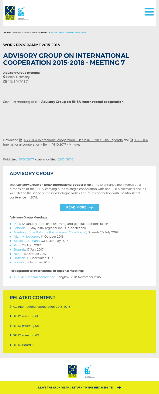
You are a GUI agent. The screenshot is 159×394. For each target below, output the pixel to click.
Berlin (18, 253)
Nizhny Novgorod (26, 236)
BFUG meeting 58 (24, 325)
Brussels (19, 249)
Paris (17, 223)
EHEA (17, 32)
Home (7, 32)
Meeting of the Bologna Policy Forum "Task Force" (50, 232)
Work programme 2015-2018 (68, 32)
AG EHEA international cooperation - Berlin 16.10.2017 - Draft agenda (73, 140)
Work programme (35, 32)
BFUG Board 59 (22, 344)
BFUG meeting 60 (24, 334)
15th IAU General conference (34, 277)
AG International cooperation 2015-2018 (40, 306)
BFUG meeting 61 (24, 315)
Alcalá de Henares (27, 240)
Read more (76, 207)
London (19, 228)
